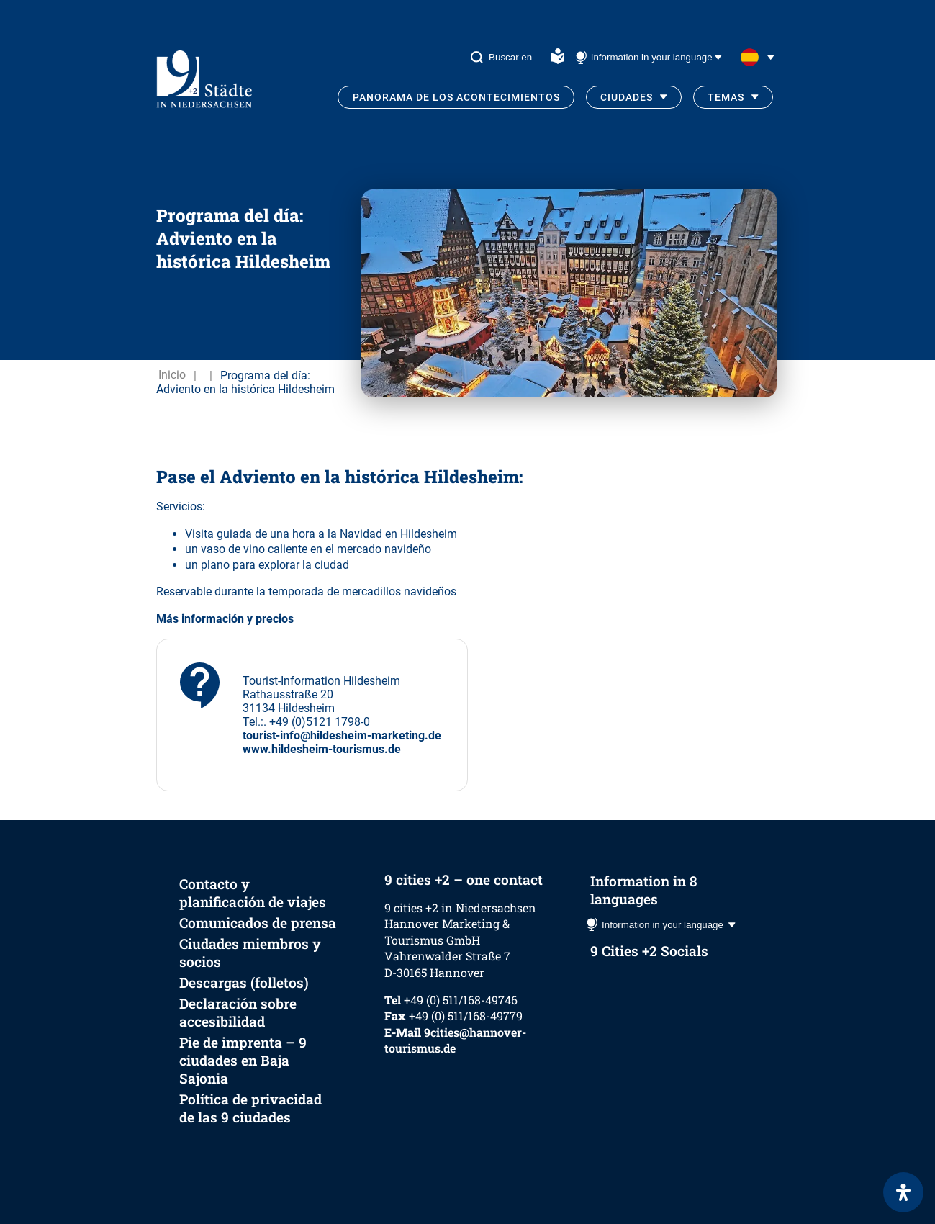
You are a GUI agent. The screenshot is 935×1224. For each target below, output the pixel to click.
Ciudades (626, 97)
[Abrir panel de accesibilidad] (903, 1192)
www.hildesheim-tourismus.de (322, 749)
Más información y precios (225, 619)
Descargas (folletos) (244, 982)
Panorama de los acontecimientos (456, 97)
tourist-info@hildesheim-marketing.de (342, 735)
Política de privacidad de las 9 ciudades (250, 1108)
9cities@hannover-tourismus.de (455, 1040)
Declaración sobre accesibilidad (238, 1012)
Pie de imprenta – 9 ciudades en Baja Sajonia (243, 1060)
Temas (726, 97)
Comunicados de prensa (257, 923)
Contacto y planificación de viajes (252, 893)
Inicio (172, 375)
